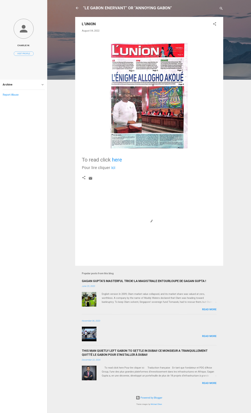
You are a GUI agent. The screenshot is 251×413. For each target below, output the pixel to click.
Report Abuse (11, 94)
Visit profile (23, 53)
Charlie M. (23, 45)
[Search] (221, 9)
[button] (215, 24)
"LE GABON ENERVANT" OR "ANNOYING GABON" (127, 8)
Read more (209, 309)
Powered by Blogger (149, 397)
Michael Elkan (156, 404)
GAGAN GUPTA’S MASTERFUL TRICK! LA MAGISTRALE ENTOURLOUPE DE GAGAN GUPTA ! (144, 281)
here (117, 160)
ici (113, 167)
